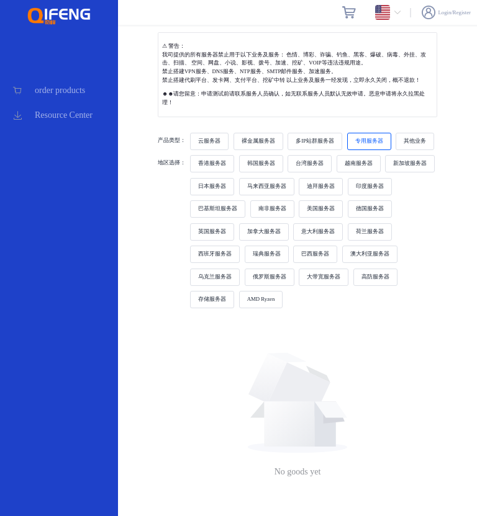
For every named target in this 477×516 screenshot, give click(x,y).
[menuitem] (59, 90)
